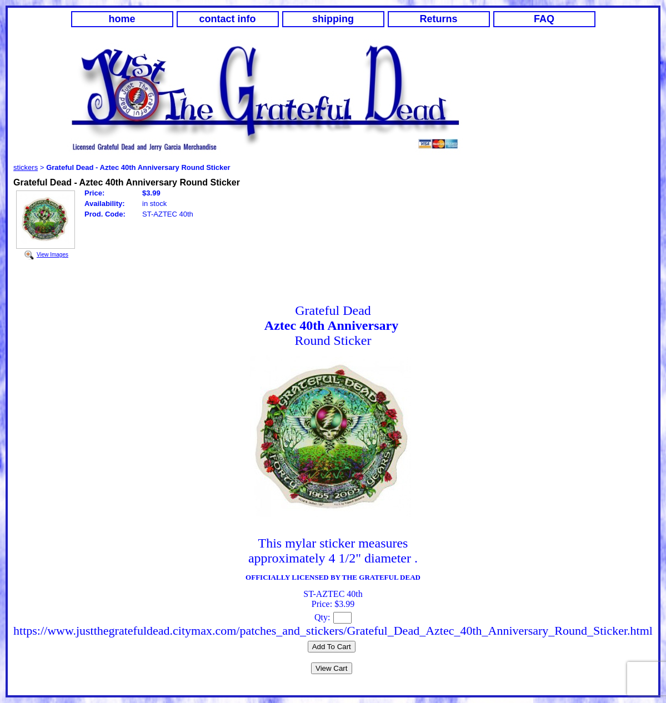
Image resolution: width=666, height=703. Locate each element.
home (121, 18)
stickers (25, 167)
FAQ (544, 18)
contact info (227, 18)
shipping (333, 18)
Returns (438, 18)
